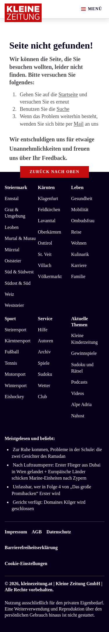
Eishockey (14, 396)
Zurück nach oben (54, 172)
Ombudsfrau (82, 220)
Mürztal (12, 249)
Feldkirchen (49, 209)
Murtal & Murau (20, 238)
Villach (44, 265)
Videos (77, 393)
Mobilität (80, 209)
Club (42, 396)
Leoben (12, 227)
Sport (10, 318)
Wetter (44, 385)
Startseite (68, 94)
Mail (78, 124)
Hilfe (42, 329)
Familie (78, 276)
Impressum (16, 531)
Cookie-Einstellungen (26, 563)
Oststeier (13, 260)
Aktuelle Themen (79, 321)
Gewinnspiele (84, 353)
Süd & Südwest (19, 271)
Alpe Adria (81, 404)
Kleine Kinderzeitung (84, 338)
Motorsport (15, 374)
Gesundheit (81, 198)
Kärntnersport (18, 340)
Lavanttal (46, 220)
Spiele (43, 363)
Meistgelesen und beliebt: (30, 438)
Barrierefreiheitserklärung (31, 547)
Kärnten (46, 187)
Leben (77, 187)
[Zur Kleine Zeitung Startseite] (23, 12)
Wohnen (79, 243)
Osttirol (45, 243)
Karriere (79, 265)
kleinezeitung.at (36, 583)
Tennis (11, 363)
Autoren (45, 340)
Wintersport (16, 385)
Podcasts (79, 382)
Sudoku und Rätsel (82, 367)
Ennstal (12, 198)
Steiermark (16, 187)
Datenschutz (59, 531)
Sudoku (45, 374)
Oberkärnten (49, 231)
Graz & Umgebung (15, 212)
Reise (76, 231)
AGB (37, 531)
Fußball (12, 351)
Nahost (77, 415)
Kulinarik (80, 254)
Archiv (44, 351)
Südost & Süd (18, 283)
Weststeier (14, 305)
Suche (62, 109)
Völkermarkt (50, 276)
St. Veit (44, 254)
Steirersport (15, 329)
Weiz (9, 294)
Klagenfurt (48, 198)
